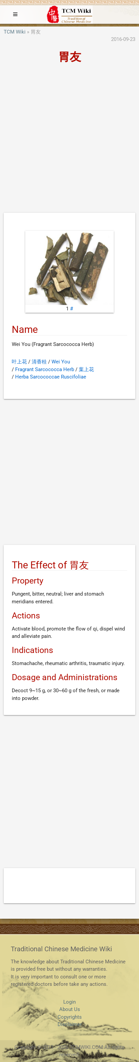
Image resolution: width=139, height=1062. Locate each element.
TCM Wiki (15, 32)
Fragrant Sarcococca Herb (44, 369)
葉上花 (86, 369)
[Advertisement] (69, 140)
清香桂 (39, 362)
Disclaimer (70, 1024)
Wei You (60, 362)
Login (69, 1002)
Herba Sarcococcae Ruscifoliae (50, 377)
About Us (69, 1009)
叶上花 (19, 362)
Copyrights (70, 1017)
